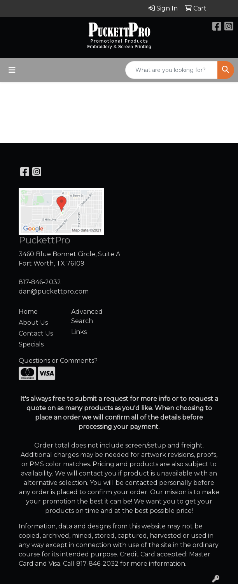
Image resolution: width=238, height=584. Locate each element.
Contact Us (36, 333)
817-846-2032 (40, 282)
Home (28, 311)
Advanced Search (87, 316)
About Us (33, 322)
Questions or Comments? (58, 360)
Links (79, 332)
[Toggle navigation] (12, 70)
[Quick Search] (171, 70)
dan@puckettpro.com (54, 291)
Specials (31, 344)
